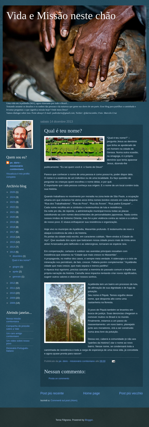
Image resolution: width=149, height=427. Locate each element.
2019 (13, 222)
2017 (13, 232)
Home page (91, 393)
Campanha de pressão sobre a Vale (18, 327)
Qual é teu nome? (21, 260)
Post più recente (52, 393)
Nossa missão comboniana (13, 320)
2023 (13, 202)
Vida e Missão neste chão (61, 15)
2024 (13, 197)
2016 (13, 237)
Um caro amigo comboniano (14, 334)
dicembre (18, 256)
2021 (13, 212)
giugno (16, 266)
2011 (13, 288)
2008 (13, 303)
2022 (13, 207)
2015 (13, 242)
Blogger (89, 420)
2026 (13, 192)
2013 (13, 252)
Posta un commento (59, 378)
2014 (13, 246)
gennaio (17, 276)
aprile (16, 271)
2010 (13, 293)
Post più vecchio (131, 393)
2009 (13, 298)
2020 (13, 217)
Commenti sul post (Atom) (64, 400)
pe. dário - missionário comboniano (17, 166)
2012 (13, 283)
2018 (13, 227)
